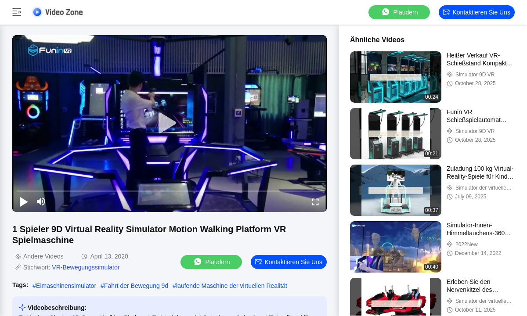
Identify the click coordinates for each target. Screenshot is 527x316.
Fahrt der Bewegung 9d (136, 285)
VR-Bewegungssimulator (85, 267)
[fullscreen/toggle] (315, 201)
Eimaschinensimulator (66, 285)
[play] (169, 123)
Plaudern (399, 12)
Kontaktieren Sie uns (476, 12)
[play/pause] (23, 201)
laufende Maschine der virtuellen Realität (231, 285)
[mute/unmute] (41, 201)
